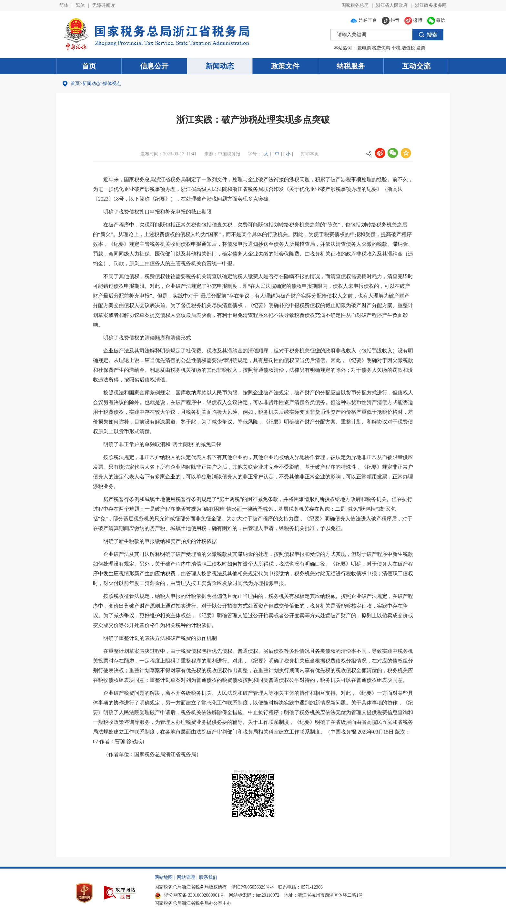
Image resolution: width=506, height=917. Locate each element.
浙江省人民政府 (392, 5)
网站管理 (186, 877)
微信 (436, 20)
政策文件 (285, 66)
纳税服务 (351, 66)
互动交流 (416, 66)
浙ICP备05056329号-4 (252, 887)
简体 (63, 5)
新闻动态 (220, 66)
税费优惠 (381, 48)
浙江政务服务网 (431, 5)
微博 (413, 20)
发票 (420, 48)
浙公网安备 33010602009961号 (189, 895)
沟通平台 (363, 20)
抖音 (391, 20)
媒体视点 (112, 83)
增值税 (408, 48)
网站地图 (164, 877)
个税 (395, 48)
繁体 (80, 5)
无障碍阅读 (103, 5)
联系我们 (208, 877)
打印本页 (310, 153)
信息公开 (154, 66)
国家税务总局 (355, 5)
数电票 (364, 48)
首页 (89, 66)
